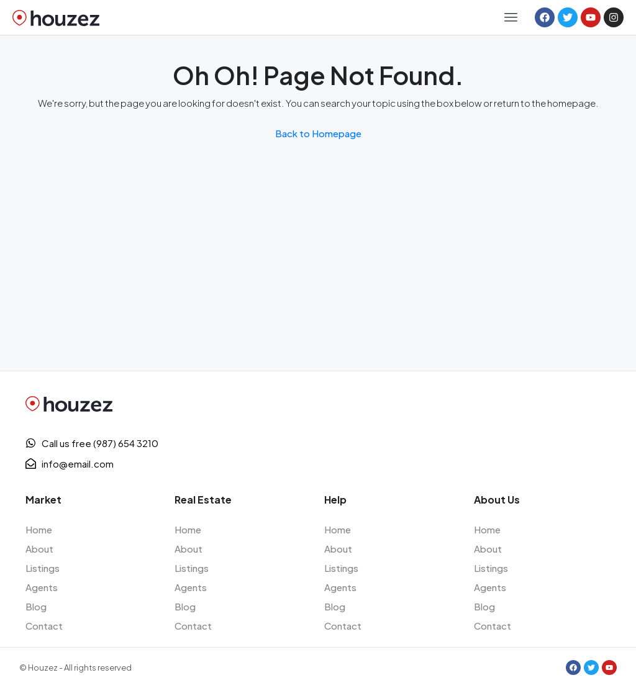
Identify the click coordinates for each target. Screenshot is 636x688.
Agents (41, 587)
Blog (36, 606)
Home (38, 529)
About (39, 548)
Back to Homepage (318, 133)
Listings (42, 568)
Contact (44, 625)
